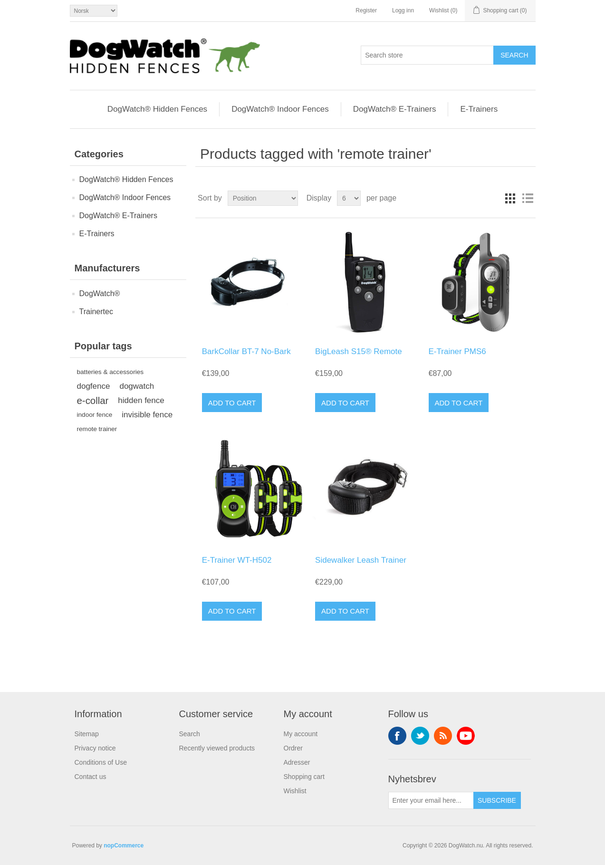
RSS (443, 736)
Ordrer (293, 748)
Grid (510, 198)
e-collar (93, 400)
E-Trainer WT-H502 (237, 560)
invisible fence (147, 414)
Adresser (297, 762)
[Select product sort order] (263, 198)
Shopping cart (304, 776)
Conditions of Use (101, 762)
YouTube (466, 736)
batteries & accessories (110, 371)
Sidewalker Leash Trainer (360, 560)
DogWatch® (99, 293)
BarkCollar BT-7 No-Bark (246, 351)
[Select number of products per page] (349, 198)
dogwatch (136, 386)
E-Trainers (479, 109)
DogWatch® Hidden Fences (157, 109)
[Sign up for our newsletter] (431, 800)
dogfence (93, 386)
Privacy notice (95, 748)
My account (301, 734)
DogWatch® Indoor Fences (280, 109)
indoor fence (95, 414)
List (527, 198)
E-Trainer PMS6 (457, 351)
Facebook (397, 736)
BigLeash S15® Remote (358, 351)
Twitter (420, 736)
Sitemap (87, 734)
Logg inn (403, 10)
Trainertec (96, 312)
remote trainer (97, 428)
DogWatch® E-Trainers (394, 109)
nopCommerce (124, 845)
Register (366, 10)
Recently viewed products (217, 748)
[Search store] (427, 55)
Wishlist (295, 791)
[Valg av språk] (93, 11)
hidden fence (141, 400)
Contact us (90, 776)
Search (189, 734)
